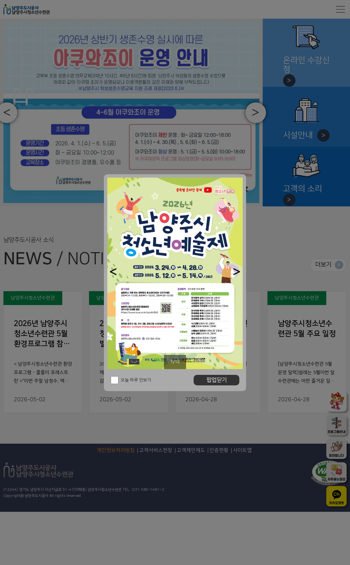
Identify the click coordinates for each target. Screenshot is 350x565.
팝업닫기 (216, 380)
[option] (175, 273)
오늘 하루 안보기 (136, 380)
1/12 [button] (175, 361)
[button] (113, 271)
